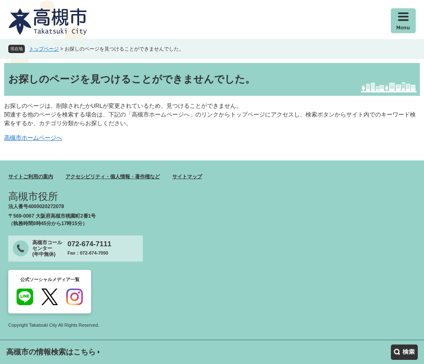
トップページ (44, 49)
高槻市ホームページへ (33, 137)
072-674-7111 (89, 244)
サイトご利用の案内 (30, 177)
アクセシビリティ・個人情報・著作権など (112, 177)
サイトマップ (187, 177)
